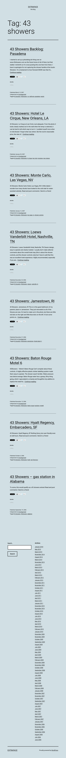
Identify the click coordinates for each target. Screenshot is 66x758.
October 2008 (39, 667)
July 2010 (38, 616)
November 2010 (40, 608)
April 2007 (38, 714)
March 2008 (38, 686)
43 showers (17, 96)
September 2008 (40, 670)
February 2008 (39, 688)
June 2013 (38, 565)
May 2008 (38, 680)
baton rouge (30, 405)
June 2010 (38, 619)
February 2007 (39, 719)
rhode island (37, 341)
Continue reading (15, 72)
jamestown (30, 341)
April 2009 (38, 655)
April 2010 (38, 624)
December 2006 (40, 724)
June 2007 (38, 709)
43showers (24, 96)
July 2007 (38, 706)
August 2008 (39, 673)
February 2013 (39, 570)
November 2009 (40, 637)
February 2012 (39, 577)
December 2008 (40, 662)
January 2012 (39, 580)
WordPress (54, 750)
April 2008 (38, 683)
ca (28, 96)
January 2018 (39, 547)
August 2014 (39, 557)
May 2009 (38, 652)
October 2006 (39, 729)
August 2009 (39, 644)
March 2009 (38, 657)
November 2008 (40, 665)
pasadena (37, 96)
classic (29, 284)
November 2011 (40, 585)
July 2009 (38, 647)
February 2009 (39, 660)
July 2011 (38, 593)
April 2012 (38, 572)
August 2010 (39, 614)
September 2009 (40, 642)
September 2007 (40, 701)
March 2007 (38, 716)
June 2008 (38, 678)
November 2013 (40, 562)
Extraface (33, 7)
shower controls (39, 215)
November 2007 (40, 696)
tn (37, 284)
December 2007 (40, 693)
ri (41, 341)
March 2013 (38, 567)
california (31, 96)
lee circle (35, 158)
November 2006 (40, 727)
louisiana (40, 158)
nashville (34, 284)
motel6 (42, 405)
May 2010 (38, 621)
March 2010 (38, 626)
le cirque (29, 158)
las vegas (30, 215)
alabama (29, 514)
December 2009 (40, 634)
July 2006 (38, 737)
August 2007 (39, 704)
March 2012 (38, 575)
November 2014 (40, 554)
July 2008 (38, 675)
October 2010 (39, 611)
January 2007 (39, 721)
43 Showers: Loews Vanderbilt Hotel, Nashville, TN (31, 237)
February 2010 (39, 629)
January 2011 (39, 603)
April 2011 (38, 598)
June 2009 (38, 649)
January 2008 (39, 691)
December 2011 (40, 583)
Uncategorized (22, 94)
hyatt (28, 460)
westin (42, 96)
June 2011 (38, 595)
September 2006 (40, 732)
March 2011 (38, 601)
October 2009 (39, 639)
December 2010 (40, 606)
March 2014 (38, 559)
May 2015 (38, 549)
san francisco (34, 460)
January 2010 (39, 631)
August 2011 (39, 590)
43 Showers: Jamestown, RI (32, 301)
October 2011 (39, 588)
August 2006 (39, 734)
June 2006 (38, 740)
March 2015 (38, 552)
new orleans (46, 158)
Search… (10, 543)
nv (33, 215)
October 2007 (39, 698)
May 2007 (38, 711)
